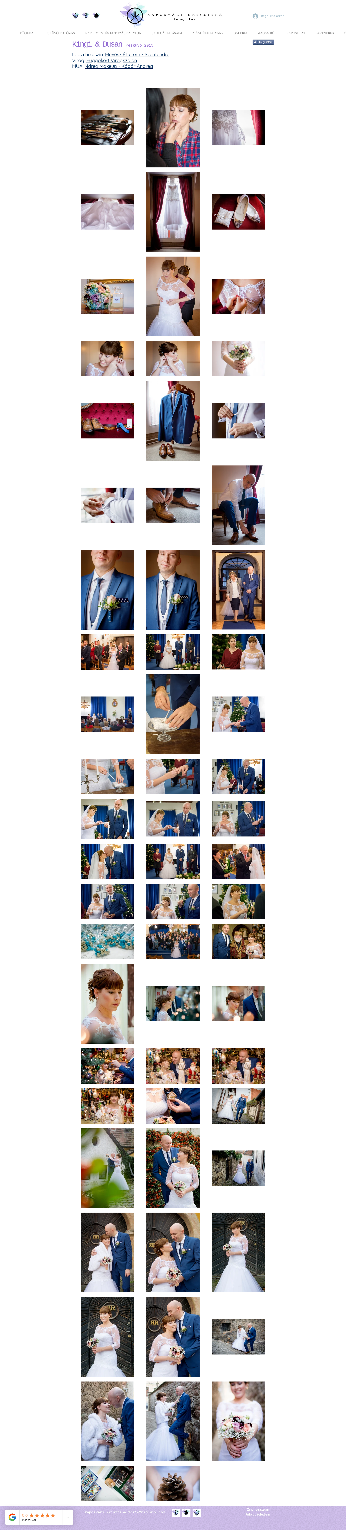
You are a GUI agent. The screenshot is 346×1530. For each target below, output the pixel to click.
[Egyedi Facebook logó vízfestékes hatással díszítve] (86, 16)
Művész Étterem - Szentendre (137, 54)
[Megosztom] (263, 42)
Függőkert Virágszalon (111, 60)
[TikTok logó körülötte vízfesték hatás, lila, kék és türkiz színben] (197, 1513)
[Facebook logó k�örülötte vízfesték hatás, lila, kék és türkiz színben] (176, 1513)
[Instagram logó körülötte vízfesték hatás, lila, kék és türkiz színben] (186, 1513)
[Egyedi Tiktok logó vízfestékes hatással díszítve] (75, 16)
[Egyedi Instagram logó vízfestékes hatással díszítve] (96, 16)
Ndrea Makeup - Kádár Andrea (119, 66)
